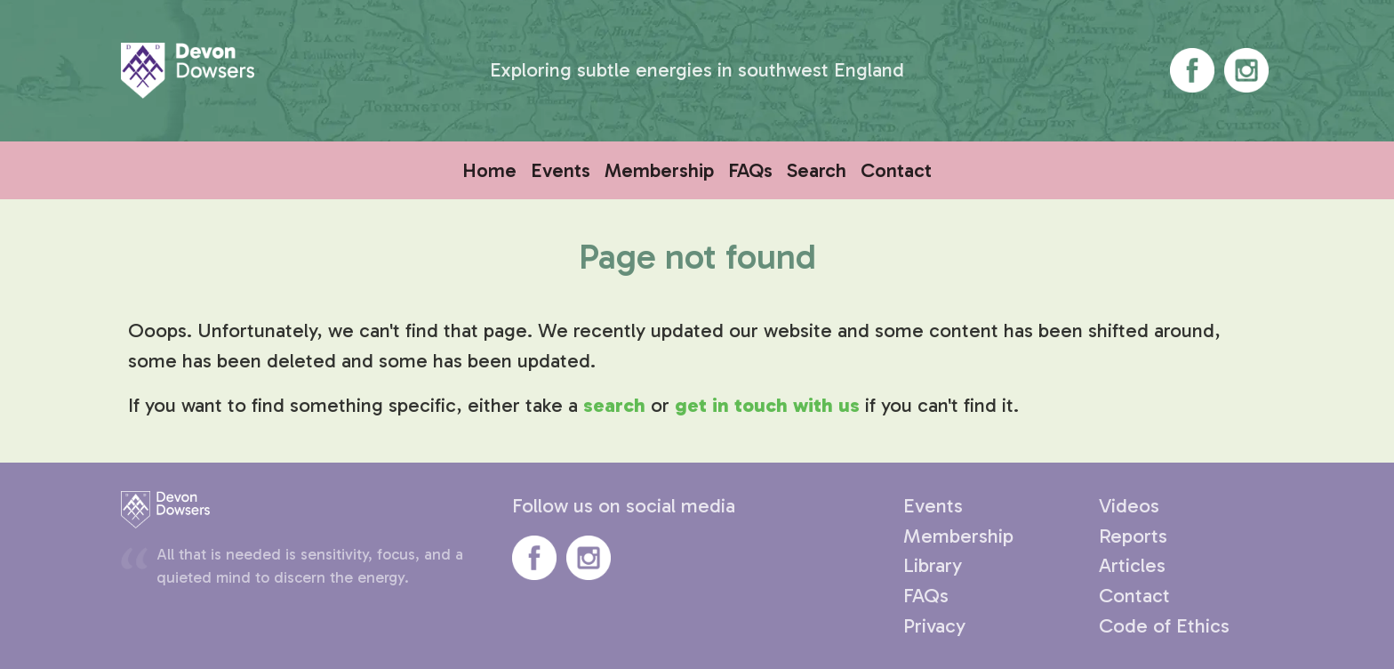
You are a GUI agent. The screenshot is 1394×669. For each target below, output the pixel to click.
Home (489, 170)
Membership (659, 170)
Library (932, 565)
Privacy (934, 626)
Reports (1133, 536)
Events (560, 170)
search (614, 405)
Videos (1129, 506)
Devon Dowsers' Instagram (1246, 70)
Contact (896, 170)
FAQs (750, 170)
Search (816, 170)
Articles (1132, 565)
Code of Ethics (1164, 626)
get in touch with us (767, 405)
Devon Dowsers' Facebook (1192, 70)
